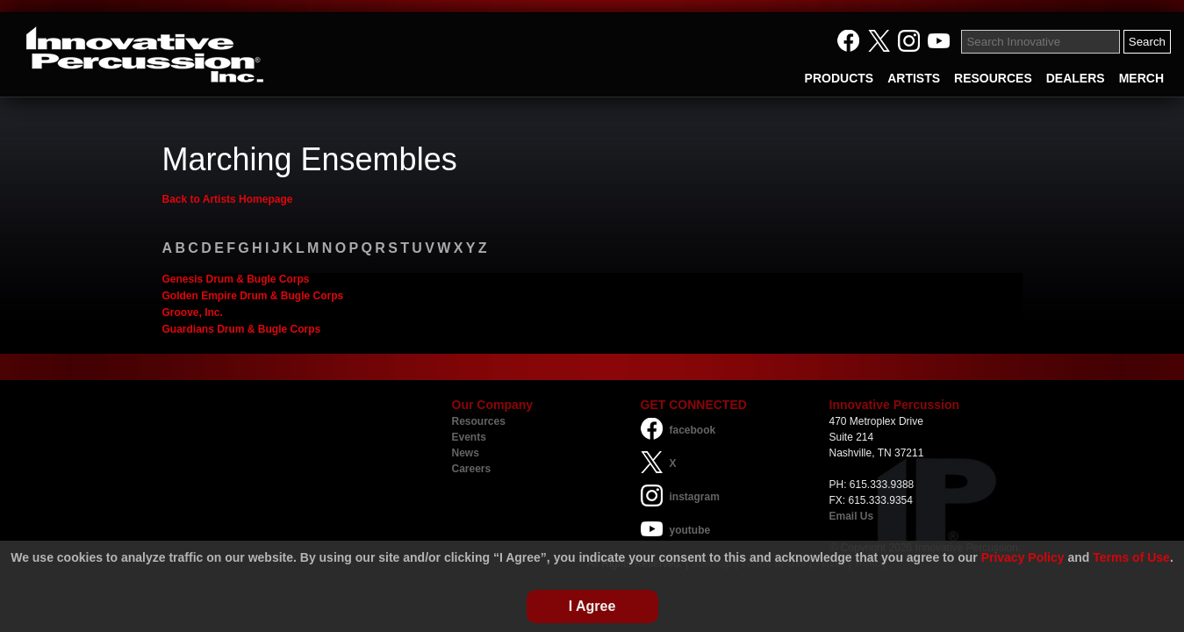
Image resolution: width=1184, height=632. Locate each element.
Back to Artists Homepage (227, 199)
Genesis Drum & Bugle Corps (236, 279)
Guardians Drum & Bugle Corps (241, 329)
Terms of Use (1131, 557)
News (465, 453)
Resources (479, 421)
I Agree (592, 606)
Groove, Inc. (192, 312)
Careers (472, 469)
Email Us (851, 516)
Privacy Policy (1023, 557)
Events (469, 437)
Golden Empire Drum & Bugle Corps (253, 296)
